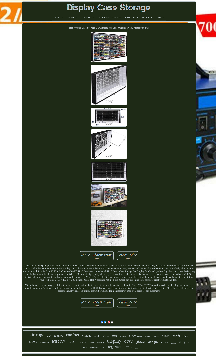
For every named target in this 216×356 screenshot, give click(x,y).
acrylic (184, 341)
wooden (148, 336)
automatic (44, 342)
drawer (164, 342)
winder (97, 336)
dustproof (123, 336)
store (33, 341)
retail (136, 348)
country (58, 335)
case (128, 341)
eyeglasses (94, 347)
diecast (106, 336)
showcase (135, 335)
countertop (100, 343)
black (83, 347)
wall (49, 336)
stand (185, 336)
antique (153, 342)
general (173, 343)
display (114, 341)
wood (128, 347)
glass (140, 341)
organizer (115, 347)
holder (166, 335)
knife (92, 343)
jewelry (72, 342)
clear (114, 335)
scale (103, 348)
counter (83, 342)
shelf (176, 335)
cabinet (72, 334)
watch (58, 341)
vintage (86, 335)
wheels (156, 336)
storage (37, 334)
